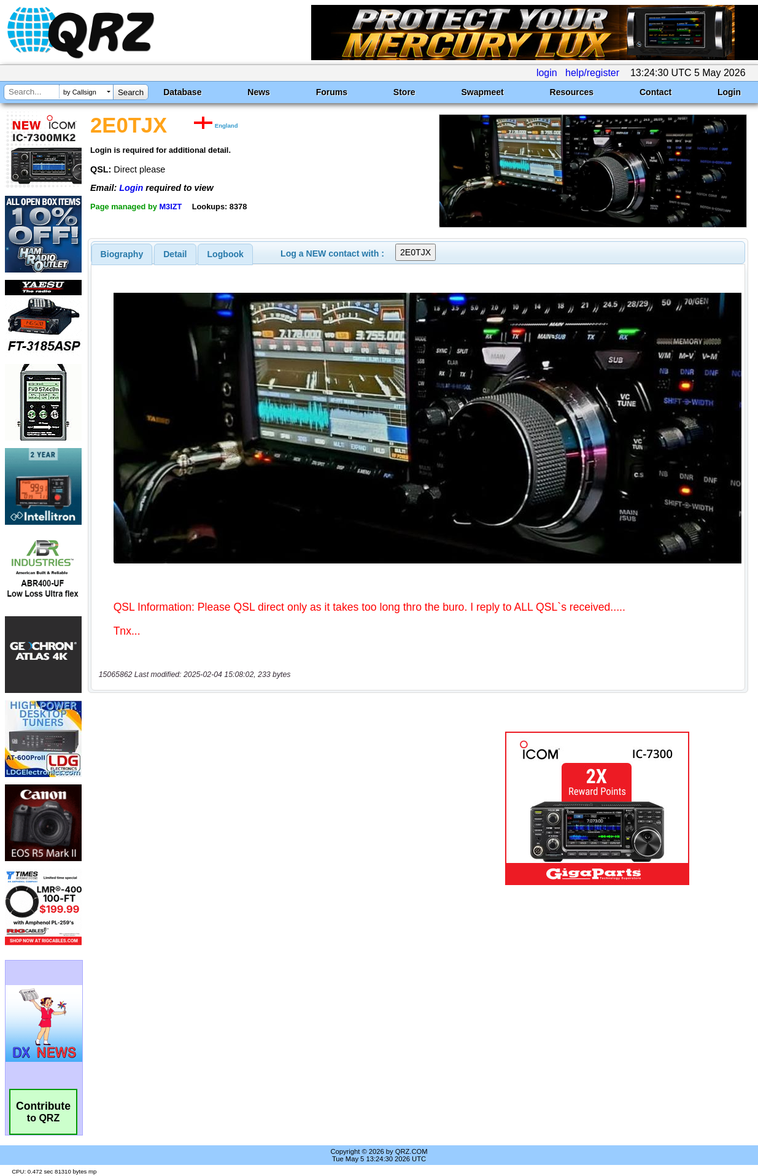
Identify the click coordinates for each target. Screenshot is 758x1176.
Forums (331, 92)
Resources (572, 92)
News (258, 92)
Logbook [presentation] (225, 254)
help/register (592, 73)
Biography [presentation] (122, 254)
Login (729, 92)
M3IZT (170, 206)
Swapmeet (482, 92)
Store (404, 92)
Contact (655, 92)
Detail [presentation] (175, 254)
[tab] (122, 254)
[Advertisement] (277, 808)
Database (182, 92)
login (546, 73)
